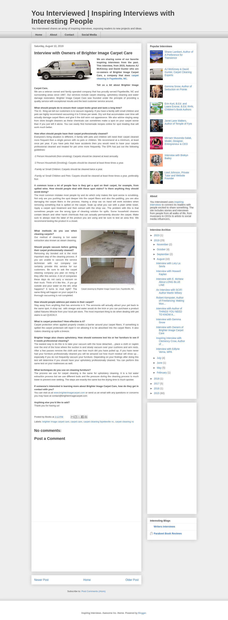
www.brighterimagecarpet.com (69, 392)
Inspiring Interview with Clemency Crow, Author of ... (170, 341)
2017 (157, 383)
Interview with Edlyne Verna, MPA (168, 350)
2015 (157, 393)
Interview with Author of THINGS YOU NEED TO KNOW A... (169, 311)
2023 (157, 235)
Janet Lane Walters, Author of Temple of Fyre (178, 122)
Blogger (142, 613)
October (161, 249)
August (161, 259)
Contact (69, 34)
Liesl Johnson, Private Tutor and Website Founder (177, 175)
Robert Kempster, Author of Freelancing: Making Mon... (170, 300)
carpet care (76, 421)
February (162, 372)
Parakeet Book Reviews (168, 533)
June (160, 362)
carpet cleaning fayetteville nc (99, 421)
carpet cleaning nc (124, 421)
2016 (157, 388)
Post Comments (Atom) (93, 591)
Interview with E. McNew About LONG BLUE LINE (169, 282)
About (53, 34)
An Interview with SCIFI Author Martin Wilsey (169, 291)
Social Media (89, 34)
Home (38, 34)
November (163, 244)
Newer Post (41, 579)
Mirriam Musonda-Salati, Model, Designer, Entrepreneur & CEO (178, 141)
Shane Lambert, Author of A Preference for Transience (179, 54)
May (159, 367)
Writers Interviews (164, 526)
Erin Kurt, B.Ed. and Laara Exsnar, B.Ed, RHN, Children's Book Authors (179, 106)
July (159, 358)
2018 (157, 378)
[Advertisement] (86, 546)
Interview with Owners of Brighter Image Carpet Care (169, 330)
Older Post (132, 579)
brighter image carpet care (55, 421)
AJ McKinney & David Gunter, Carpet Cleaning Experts (178, 72)
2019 (157, 240)
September (163, 254)
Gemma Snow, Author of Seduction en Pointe (178, 88)
